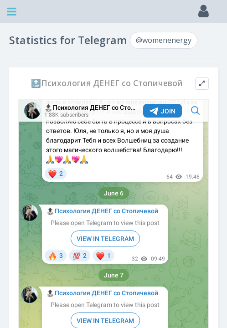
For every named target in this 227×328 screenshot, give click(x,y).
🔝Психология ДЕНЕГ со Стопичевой (107, 83)
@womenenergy (163, 40)
